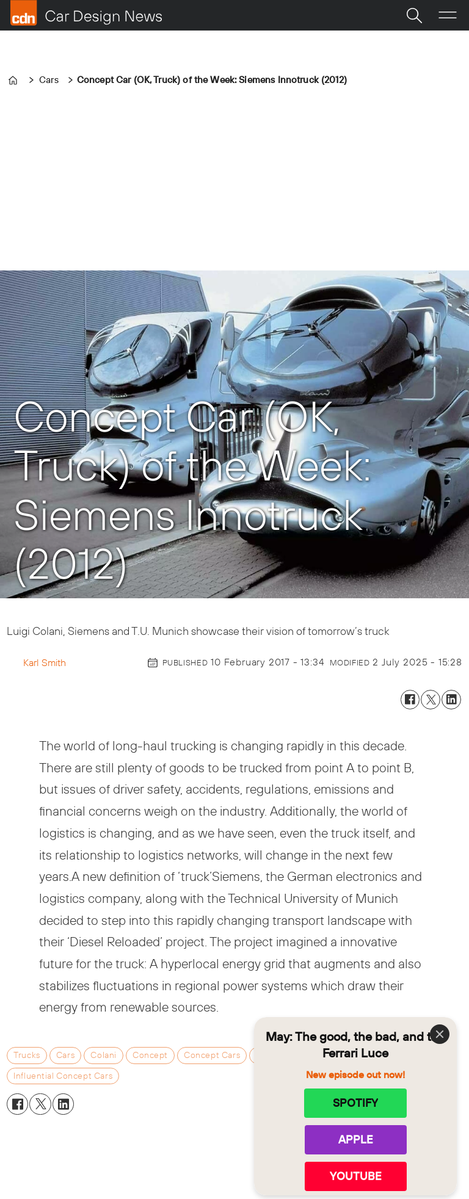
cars (65, 1054)
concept (150, 1054)
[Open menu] (447, 15)
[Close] (439, 1034)
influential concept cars (62, 1075)
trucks (26, 1054)
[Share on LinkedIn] (451, 699)
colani (103, 1054)
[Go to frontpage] (86, 13)
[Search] (414, 15)
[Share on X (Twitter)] (430, 699)
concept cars (212, 1054)
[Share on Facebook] (410, 699)
